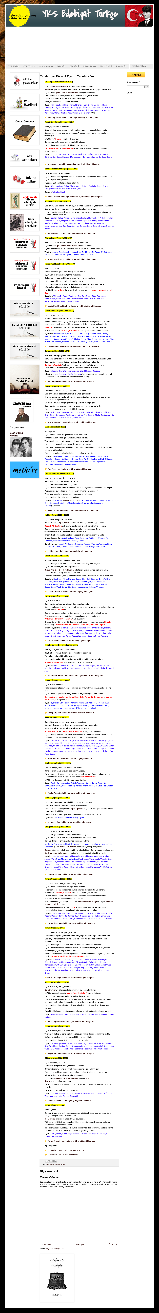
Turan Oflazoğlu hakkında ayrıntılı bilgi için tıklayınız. (71, 977)
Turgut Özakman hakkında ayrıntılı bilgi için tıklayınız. (72, 923)
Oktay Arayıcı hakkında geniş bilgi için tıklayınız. (70, 1100)
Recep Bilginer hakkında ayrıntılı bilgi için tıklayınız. (71, 713)
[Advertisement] (79, 45)
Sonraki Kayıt (45, 1244)
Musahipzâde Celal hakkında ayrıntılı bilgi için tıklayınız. (73, 117)
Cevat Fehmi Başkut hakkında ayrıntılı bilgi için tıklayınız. (73, 346)
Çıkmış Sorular (89, 66)
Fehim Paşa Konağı (88, 901)
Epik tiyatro (50, 990)
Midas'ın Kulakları (68, 847)
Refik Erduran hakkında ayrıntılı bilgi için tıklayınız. (71, 758)
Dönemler (61, 66)
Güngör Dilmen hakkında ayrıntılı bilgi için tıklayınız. (71, 874)
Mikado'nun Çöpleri (71, 500)
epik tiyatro (64, 523)
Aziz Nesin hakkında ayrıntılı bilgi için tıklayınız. (69, 469)
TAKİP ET (135, 75)
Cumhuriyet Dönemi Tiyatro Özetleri (63, 1155)
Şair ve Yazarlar (46, 66)
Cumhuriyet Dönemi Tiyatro (55, 1164)
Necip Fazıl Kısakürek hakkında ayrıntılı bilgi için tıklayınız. (74, 306)
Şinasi (47, 89)
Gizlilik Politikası (139, 66)
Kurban (48, 850)
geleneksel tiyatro (62, 529)
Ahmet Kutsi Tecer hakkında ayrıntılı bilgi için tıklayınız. (73, 259)
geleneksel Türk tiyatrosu (67, 93)
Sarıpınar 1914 (68, 896)
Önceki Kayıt (114, 1244)
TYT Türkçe (13, 66)
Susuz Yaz (49, 570)
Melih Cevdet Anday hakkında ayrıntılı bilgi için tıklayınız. (73, 510)
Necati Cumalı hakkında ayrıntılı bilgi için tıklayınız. (71, 591)
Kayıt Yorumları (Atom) (55, 1249)
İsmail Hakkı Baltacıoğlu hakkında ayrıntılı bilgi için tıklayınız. (75, 196)
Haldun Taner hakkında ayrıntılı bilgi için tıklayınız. (70, 551)
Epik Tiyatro (76, 809)
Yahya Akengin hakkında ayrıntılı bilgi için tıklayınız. (71, 1141)
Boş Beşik (59, 570)
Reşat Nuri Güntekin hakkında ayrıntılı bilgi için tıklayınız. (73, 164)
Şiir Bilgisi (74, 66)
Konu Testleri (106, 66)
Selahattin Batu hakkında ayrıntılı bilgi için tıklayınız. (71, 381)
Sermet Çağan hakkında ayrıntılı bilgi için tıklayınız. (71, 822)
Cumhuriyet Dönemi (59, 86)
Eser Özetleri (121, 66)
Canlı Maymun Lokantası (56, 853)
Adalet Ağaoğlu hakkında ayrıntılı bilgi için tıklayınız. (71, 793)
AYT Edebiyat (29, 66)
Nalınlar (70, 570)
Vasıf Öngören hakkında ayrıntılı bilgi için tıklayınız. (71, 1021)
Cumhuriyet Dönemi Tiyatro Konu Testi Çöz (66, 1150)
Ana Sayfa (80, 1244)
